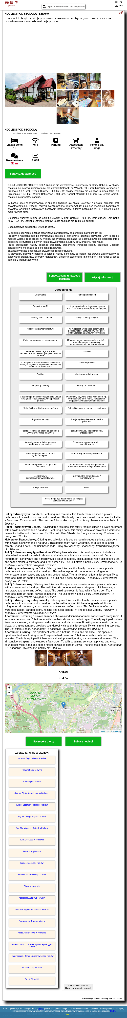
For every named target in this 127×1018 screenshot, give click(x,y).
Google (41, 1009)
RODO (113, 1011)
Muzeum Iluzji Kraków (32, 968)
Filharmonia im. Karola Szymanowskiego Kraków (31, 956)
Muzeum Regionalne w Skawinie (32, 758)
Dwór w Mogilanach (32, 851)
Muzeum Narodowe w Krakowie (32, 933)
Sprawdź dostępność (23, 173)
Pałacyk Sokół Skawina (32, 770)
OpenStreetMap (114, 731)
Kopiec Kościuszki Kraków (31, 863)
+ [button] (9, 687)
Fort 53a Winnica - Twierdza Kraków (32, 828)
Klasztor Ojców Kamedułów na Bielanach (32, 793)
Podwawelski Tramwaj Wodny (32, 921)
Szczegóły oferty (43, 741)
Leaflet (102, 731)
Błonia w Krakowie (32, 886)
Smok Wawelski (32, 979)
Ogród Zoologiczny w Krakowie (32, 816)
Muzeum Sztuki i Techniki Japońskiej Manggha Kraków (31, 945)
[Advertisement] (63, 48)
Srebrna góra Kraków (32, 781)
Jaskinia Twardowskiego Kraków (32, 874)
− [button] (9, 692)
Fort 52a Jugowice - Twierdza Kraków (31, 909)
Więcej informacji (102, 277)
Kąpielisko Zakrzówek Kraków (32, 898)
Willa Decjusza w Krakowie (32, 840)
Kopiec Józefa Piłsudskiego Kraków (32, 805)
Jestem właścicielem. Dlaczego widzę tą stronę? (78, 986)
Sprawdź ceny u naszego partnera (64, 277)
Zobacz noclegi (83, 741)
